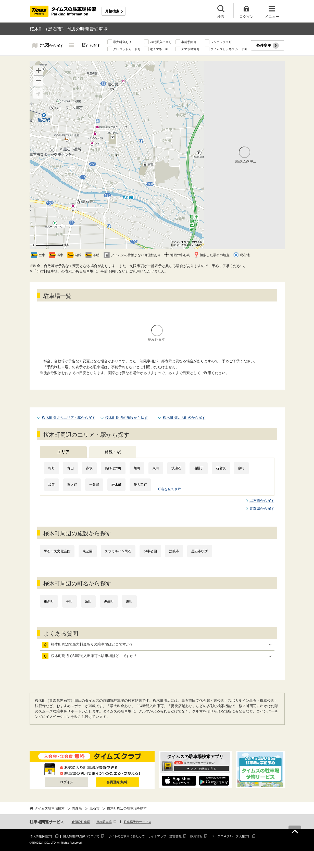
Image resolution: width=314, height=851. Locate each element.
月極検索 (112, 11)
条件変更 (267, 46)
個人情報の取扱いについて (81, 836)
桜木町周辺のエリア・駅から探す (68, 418)
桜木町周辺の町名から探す (184, 418)
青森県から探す (261, 508)
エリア (63, 452)
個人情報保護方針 (42, 836)
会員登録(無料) (117, 782)
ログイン (66, 782)
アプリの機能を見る (203, 768)
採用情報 (196, 836)
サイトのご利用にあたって (126, 836)
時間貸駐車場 (81, 822)
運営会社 (175, 836)
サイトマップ (157, 836)
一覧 (88, 46)
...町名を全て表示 (168, 489)
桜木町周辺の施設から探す (126, 418)
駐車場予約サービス (137, 822)
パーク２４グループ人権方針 (231, 836)
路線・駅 (113, 452)
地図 (52, 46)
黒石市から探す (261, 501)
